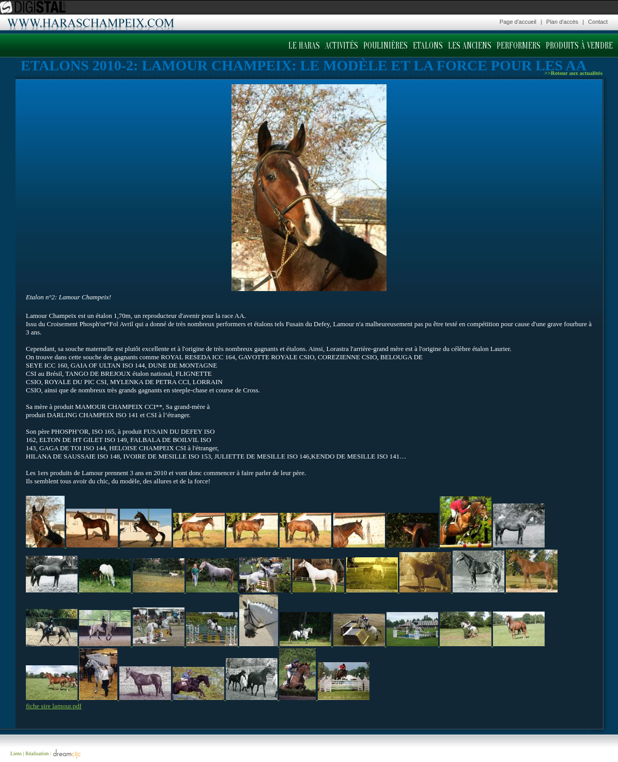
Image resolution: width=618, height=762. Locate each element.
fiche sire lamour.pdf (54, 706)
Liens (16, 753)
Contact (598, 22)
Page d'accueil (518, 22)
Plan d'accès (562, 22)
